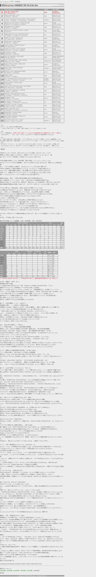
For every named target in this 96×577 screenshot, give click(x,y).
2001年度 (29, 570)
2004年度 (9, 570)
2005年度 (3, 570)
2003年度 (16, 570)
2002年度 (23, 570)
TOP (12, 1)
